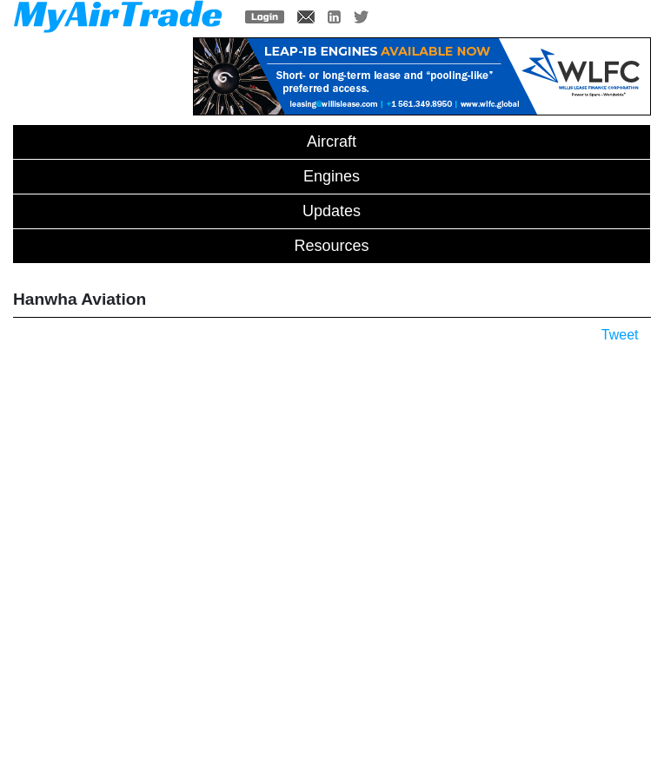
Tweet (620, 334)
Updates (331, 211)
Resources (331, 245)
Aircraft (331, 141)
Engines (331, 176)
